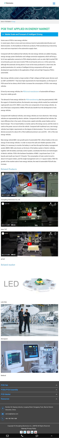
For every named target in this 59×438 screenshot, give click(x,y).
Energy (13, 21)
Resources (5, 399)
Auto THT (4, 229)
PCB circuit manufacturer (31, 91)
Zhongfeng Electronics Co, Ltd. (10, 200)
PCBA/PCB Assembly (9, 390)
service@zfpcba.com (9, 414)
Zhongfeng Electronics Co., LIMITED (26, 426)
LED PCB (4, 302)
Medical (3, 375)
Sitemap (23, 428)
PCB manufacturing (32, 99)
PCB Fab (4, 385)
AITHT (3, 259)
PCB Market (8, 21)
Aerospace (4, 339)
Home (2, 21)
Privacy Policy (31, 428)
